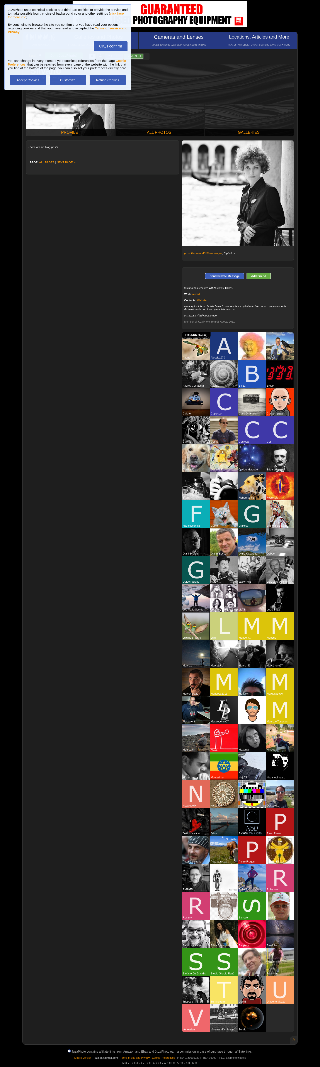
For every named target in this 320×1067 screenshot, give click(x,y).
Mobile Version (83, 1057)
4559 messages (212, 253)
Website (201, 300)
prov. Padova (192, 253)
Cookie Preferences (163, 1057)
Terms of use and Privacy (135, 1057)
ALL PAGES (46, 162)
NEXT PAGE (66, 162)
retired (196, 294)
